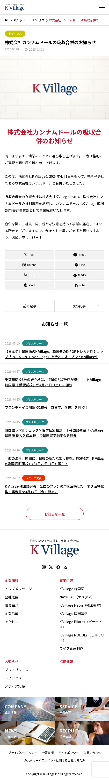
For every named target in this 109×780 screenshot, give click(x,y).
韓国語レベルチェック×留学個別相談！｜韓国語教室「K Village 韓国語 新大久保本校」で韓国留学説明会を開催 (54, 433)
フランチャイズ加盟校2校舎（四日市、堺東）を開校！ (46, 407)
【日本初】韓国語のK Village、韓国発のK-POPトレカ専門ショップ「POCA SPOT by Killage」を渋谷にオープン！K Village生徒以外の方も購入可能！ (54, 354)
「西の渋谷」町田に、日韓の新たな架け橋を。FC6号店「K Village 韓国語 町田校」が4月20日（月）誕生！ (54, 461)
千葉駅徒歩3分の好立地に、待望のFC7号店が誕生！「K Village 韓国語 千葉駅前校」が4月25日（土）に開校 (53, 382)
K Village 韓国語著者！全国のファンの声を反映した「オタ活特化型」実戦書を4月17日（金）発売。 (54, 489)
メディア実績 (34, 478)
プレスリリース (35, 343)
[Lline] (79, 265)
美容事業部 (20, 210)
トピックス (15, 33)
